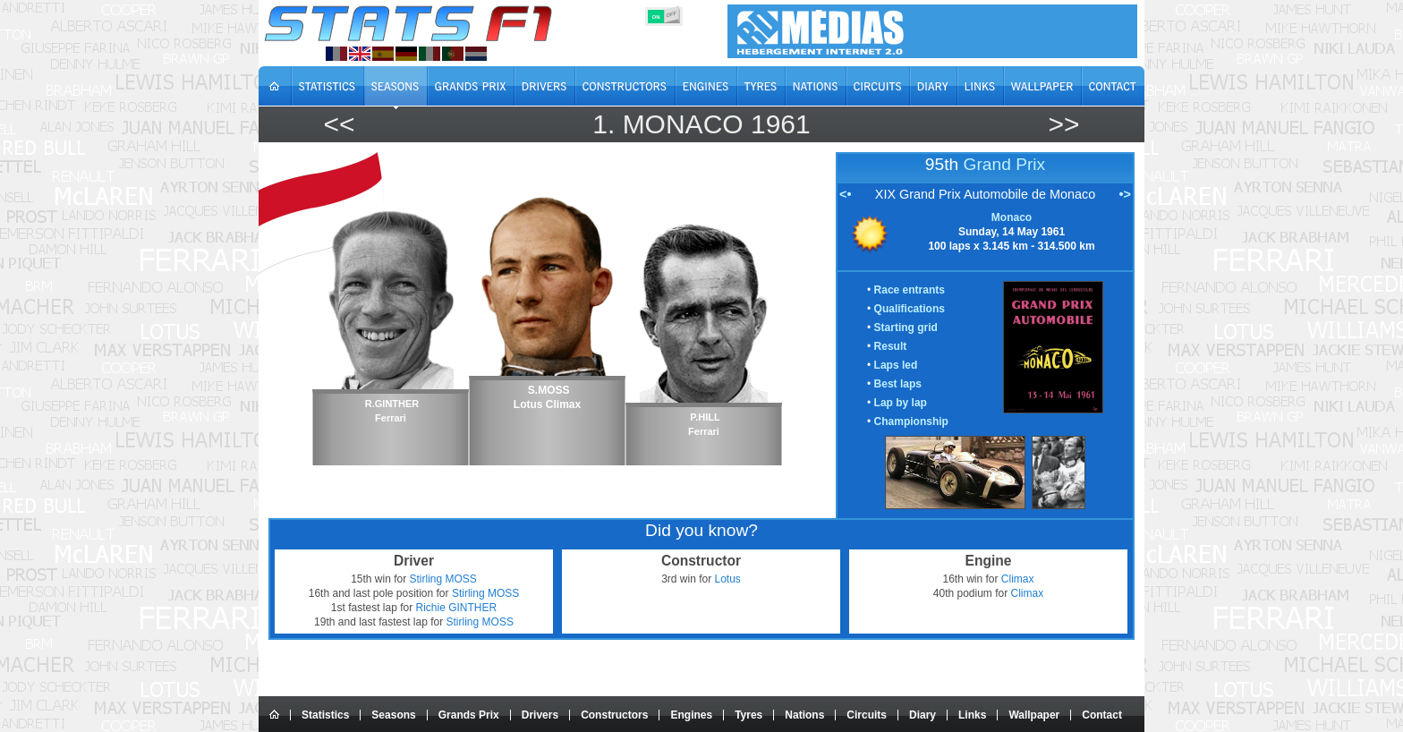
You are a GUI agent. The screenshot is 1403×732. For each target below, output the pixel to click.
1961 (781, 124)
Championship (911, 421)
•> (1125, 194)
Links (972, 715)
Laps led (896, 365)
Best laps (898, 384)
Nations (804, 715)
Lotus (728, 579)
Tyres (748, 715)
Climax (1017, 579)
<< (338, 124)
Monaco (683, 124)
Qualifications (909, 308)
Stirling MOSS (443, 579)
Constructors (614, 715)
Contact (1102, 715)
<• (845, 194)
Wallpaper (1033, 715)
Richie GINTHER (456, 607)
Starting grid (906, 327)
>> (1063, 124)
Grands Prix (468, 715)
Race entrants (909, 290)
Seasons (393, 715)
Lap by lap (900, 402)
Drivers (540, 715)
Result (890, 346)
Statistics (325, 715)
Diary (922, 715)
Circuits (866, 715)
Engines (691, 715)
